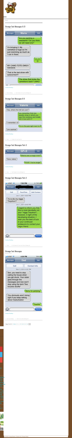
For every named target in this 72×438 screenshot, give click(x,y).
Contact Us (18, 436)
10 (22, 324)
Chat (17, 318)
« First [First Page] (14, 324)
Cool (16, 92)
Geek (23, 318)
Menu (5, 17)
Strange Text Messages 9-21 (15, 26)
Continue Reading (9, 87)
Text (30, 92)
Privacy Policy (25, 436)
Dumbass (18, 92)
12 (27, 324)
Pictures (8, 92)
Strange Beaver (12, 436)
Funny (23, 92)
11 (25, 324)
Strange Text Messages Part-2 (16, 177)
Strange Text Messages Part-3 (16, 145)
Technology (11, 92)
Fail (21, 92)
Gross (25, 92)
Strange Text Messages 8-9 (15, 98)
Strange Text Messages (13, 251)
